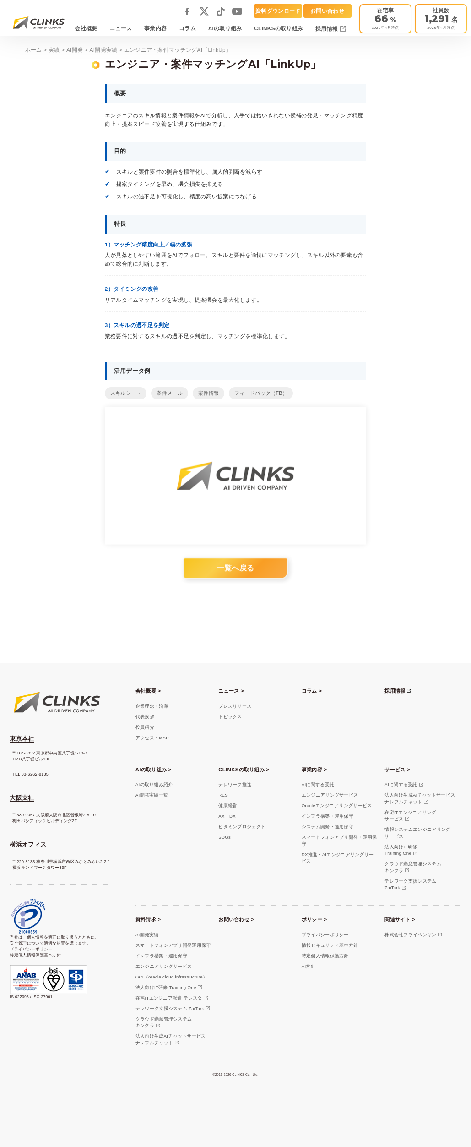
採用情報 (327, 29)
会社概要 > (148, 691)
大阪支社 (22, 797)
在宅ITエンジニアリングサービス (410, 815)
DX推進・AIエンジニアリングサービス (338, 857)
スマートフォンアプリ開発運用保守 (173, 945)
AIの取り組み (225, 28)
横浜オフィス (28, 844)
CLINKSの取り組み (278, 28)
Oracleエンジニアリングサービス (337, 805)
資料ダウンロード (277, 11)
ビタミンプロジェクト (241, 826)
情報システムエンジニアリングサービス (417, 832)
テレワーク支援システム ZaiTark (169, 1008)
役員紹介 (144, 727)
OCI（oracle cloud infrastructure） (171, 976)
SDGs (224, 837)
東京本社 (22, 738)
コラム (187, 28)
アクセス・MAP (152, 737)
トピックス (230, 716)
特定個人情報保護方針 (325, 955)
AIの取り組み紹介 (154, 784)
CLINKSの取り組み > (243, 769)
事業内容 (155, 28)
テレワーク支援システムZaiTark (410, 884)
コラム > (312, 691)
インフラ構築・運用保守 (327, 816)
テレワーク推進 (234, 784)
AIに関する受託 (318, 784)
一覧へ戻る (235, 574)
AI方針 (308, 966)
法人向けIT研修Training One (400, 850)
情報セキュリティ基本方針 (330, 945)
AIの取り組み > (153, 769)
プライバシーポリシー (31, 949)
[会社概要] (441, 18)
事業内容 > (314, 769)
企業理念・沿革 (151, 706)
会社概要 (86, 28)
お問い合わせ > (236, 919)
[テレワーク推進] (385, 18)
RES (223, 794)
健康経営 (227, 805)
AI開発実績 (147, 934)
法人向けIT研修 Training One (165, 987)
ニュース (120, 28)
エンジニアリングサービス (330, 794)
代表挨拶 (144, 716)
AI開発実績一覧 (151, 794)
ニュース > (231, 691)
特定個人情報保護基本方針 (35, 955)
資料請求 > (148, 919)
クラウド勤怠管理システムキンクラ (412, 867)
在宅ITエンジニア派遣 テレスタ (168, 997)
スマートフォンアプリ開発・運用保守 (339, 840)
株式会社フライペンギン (410, 934)
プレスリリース (234, 706)
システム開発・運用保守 (327, 826)
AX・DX (227, 816)
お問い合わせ (327, 11)
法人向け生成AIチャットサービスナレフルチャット (419, 798)
